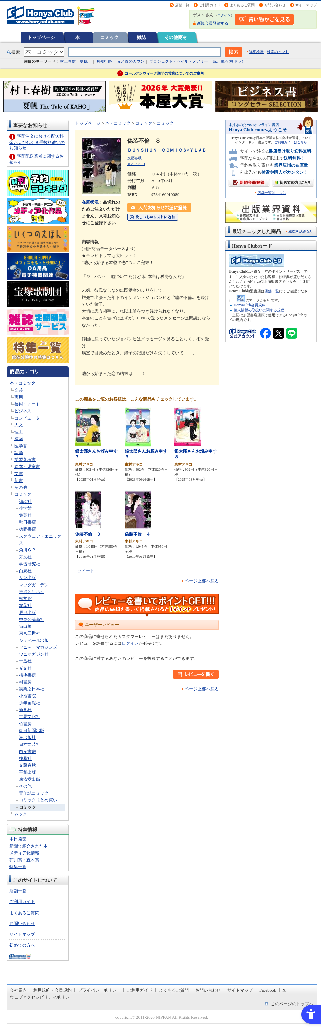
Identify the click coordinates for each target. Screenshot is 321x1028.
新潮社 (25, 709)
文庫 (18, 473)
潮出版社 (27, 737)
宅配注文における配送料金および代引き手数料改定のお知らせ (37, 142)
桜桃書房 (27, 675)
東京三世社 (29, 633)
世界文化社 (29, 716)
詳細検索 (256, 52)
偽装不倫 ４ (137, 534)
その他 (20, 487)
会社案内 (18, 990)
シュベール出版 (34, 640)
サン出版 (27, 577)
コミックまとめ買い (38, 799)
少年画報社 (29, 702)
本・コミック (22, 383)
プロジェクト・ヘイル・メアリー (178, 61)
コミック (109, 37)
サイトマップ (306, 5)
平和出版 (27, 772)
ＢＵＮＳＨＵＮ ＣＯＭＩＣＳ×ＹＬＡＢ (169, 150)
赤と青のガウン (130, 61)
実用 (18, 397)
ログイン (224, 15)
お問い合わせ (275, 5)
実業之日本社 (31, 688)
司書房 (25, 681)
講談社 (25, 501)
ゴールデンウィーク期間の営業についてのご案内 (164, 73)
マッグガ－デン (34, 584)
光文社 (25, 668)
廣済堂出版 (29, 779)
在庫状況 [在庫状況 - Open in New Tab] (90, 202)
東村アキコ (136, 164)
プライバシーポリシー (99, 990)
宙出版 (25, 626)
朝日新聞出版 (31, 730)
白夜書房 (27, 751)
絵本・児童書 (27, 466)
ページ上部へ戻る (202, 580)
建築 (18, 438)
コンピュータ (27, 418)
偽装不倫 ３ (88, 534)
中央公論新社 (31, 619)
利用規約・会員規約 (52, 990)
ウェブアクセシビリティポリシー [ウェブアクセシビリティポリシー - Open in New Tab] (41, 997)
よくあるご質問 (242, 5)
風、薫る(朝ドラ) (228, 61)
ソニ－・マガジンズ (38, 647)
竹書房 (25, 723)
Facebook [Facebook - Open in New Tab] (267, 990)
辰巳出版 (27, 612)
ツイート (85, 570)
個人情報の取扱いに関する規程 (259, 310)
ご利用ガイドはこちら (290, 142)
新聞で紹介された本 (28, 846)
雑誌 (141, 37)
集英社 (25, 515)
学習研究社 (29, 563)
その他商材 (175, 37)
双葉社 (25, 605)
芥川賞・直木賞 (24, 859)
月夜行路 (104, 61)
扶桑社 (25, 758)
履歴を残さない (300, 231)
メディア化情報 (24, 852)
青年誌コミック (34, 793)
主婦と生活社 (31, 591)
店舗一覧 (182, 5)
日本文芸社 (29, 744)
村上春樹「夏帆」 (75, 61)
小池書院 (27, 696)
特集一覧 (17, 866)
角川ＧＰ (27, 549)
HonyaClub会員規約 (249, 305)
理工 (18, 431)
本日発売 (17, 838)
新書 (18, 480)
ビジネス (22, 410)
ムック (20, 814)
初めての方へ (22, 945)
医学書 (20, 445)
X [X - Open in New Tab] (284, 990)
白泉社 (25, 570)
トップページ (41, 37)
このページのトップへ (292, 1004)
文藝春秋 (27, 765)
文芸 (18, 390)
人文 (18, 424)
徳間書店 (27, 529)
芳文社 (25, 557)
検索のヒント (278, 52)
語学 (18, 452)
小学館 (25, 508)
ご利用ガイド (209, 5)
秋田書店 (27, 522)
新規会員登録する (212, 23)
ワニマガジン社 (34, 654)
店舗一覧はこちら (271, 193)
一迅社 (25, 661)
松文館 (25, 598)
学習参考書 (25, 459)
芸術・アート (27, 404)
